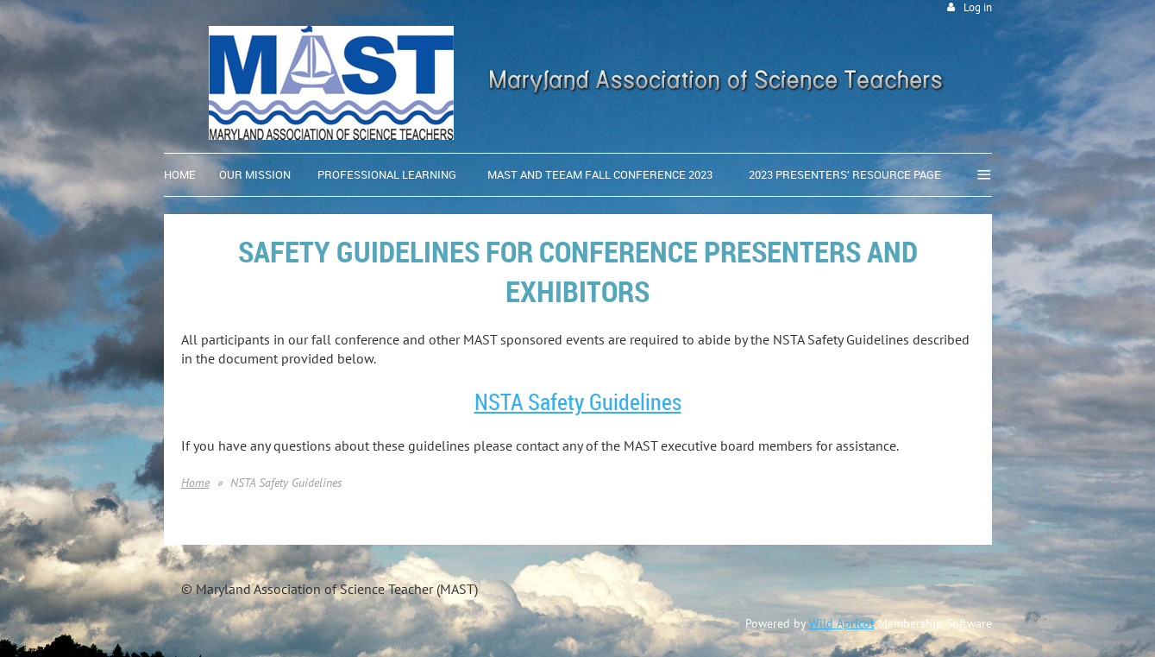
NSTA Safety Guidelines (577, 402)
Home (195, 482)
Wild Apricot (842, 623)
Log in (978, 7)
